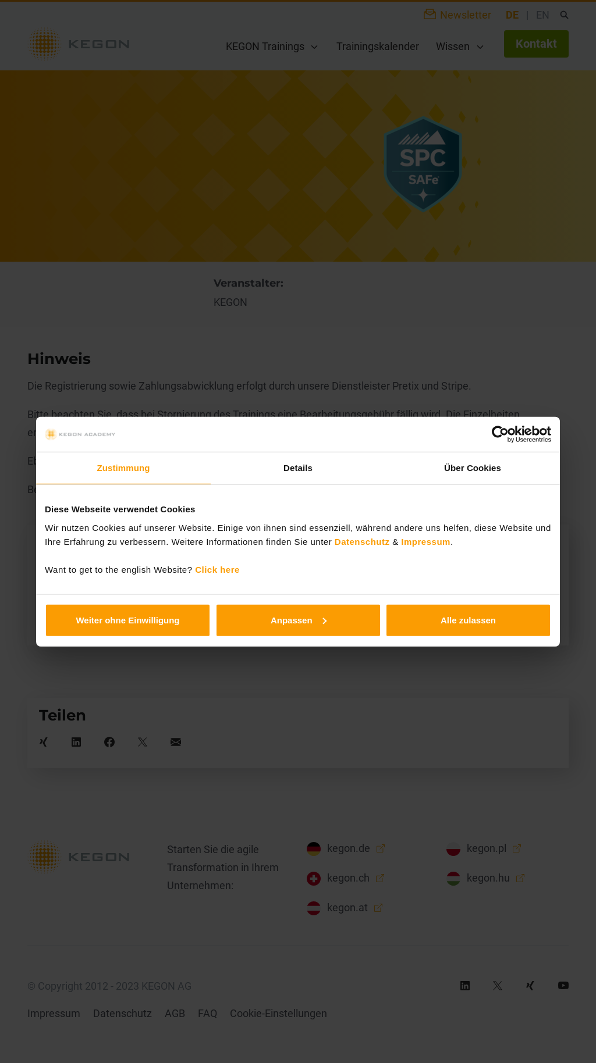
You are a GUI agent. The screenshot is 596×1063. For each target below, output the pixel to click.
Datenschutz (362, 541)
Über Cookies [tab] (472, 468)
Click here (217, 569)
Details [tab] (298, 468)
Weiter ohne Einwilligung (127, 620)
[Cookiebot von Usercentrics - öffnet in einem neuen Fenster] (500, 434)
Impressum (425, 541)
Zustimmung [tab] (123, 468)
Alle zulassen (468, 620)
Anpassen (299, 620)
